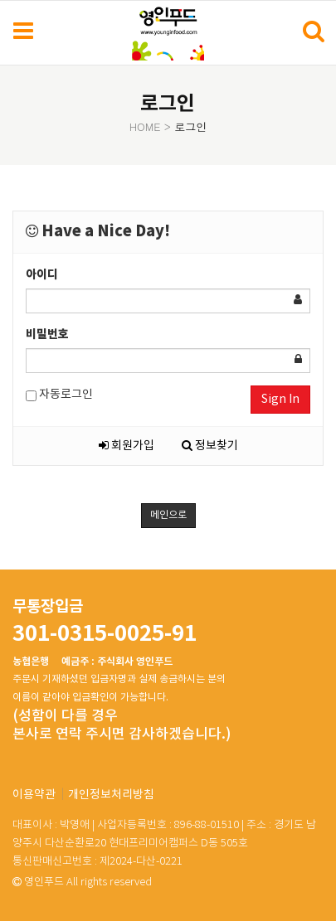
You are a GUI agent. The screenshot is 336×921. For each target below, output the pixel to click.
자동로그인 (59, 395)
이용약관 (34, 795)
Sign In (280, 399)
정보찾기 (210, 446)
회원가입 (126, 446)
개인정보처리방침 (111, 795)
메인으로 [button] (168, 515)
